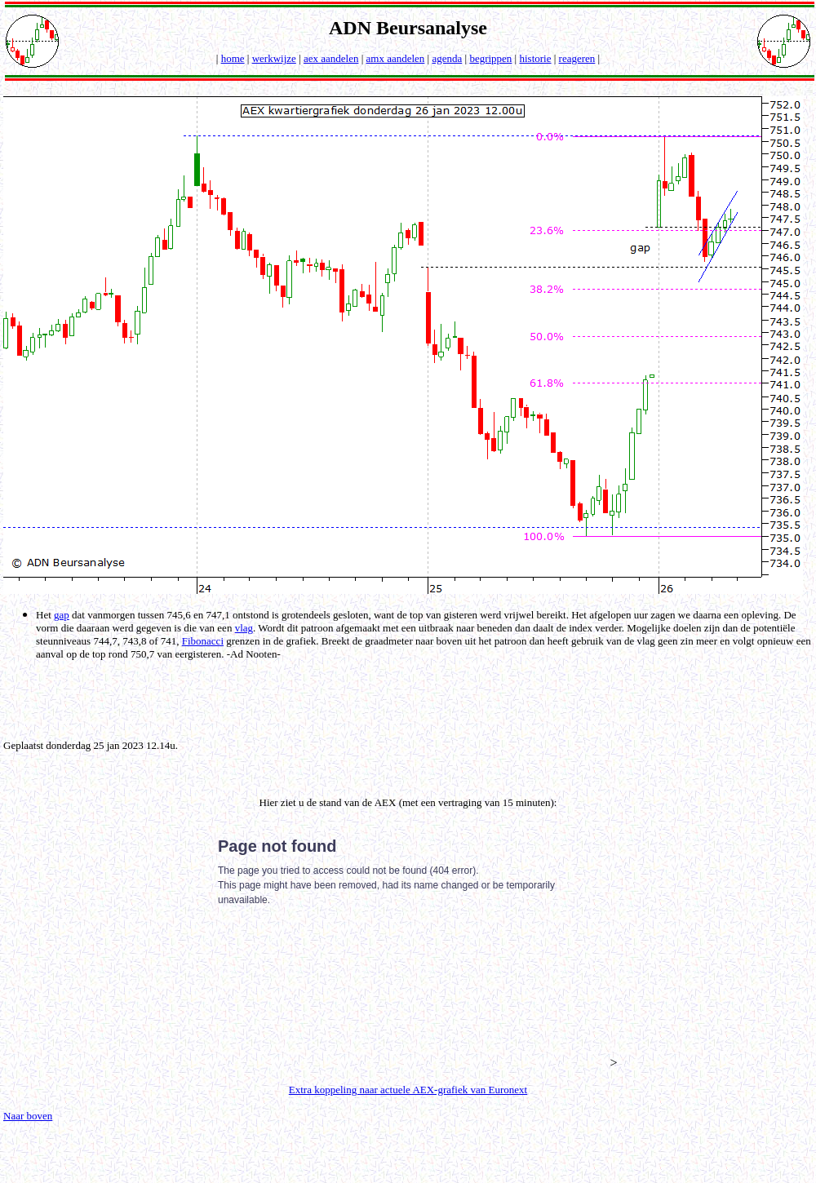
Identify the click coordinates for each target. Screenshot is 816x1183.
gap (61, 615)
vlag (244, 628)
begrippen (490, 58)
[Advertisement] (411, 698)
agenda (447, 58)
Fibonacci (203, 641)
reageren (577, 58)
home (233, 58)
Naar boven (27, 1116)
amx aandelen (395, 58)
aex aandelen (331, 58)
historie (535, 58)
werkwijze (274, 58)
